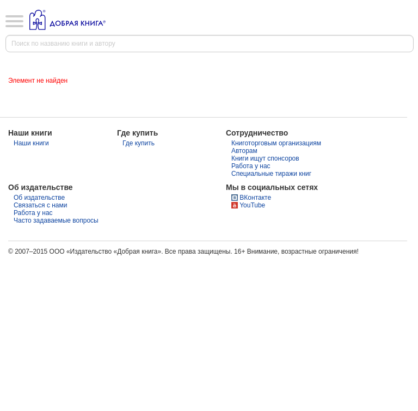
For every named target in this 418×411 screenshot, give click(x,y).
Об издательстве (39, 197)
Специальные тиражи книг (271, 173)
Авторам (244, 151)
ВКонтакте (255, 197)
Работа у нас (251, 166)
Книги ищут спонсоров (265, 158)
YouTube (252, 205)
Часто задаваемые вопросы (56, 220)
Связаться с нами (40, 205)
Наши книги (31, 143)
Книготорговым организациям (276, 143)
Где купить (138, 143)
